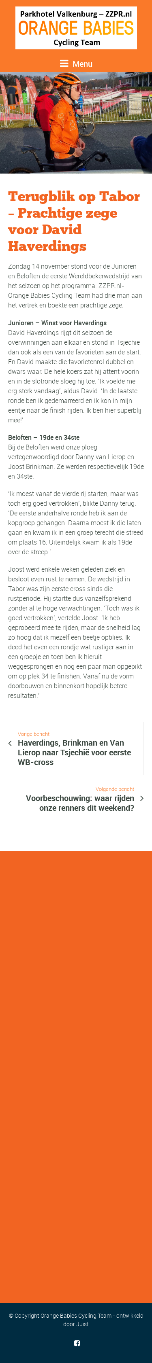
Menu (76, 63)
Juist (82, 1324)
